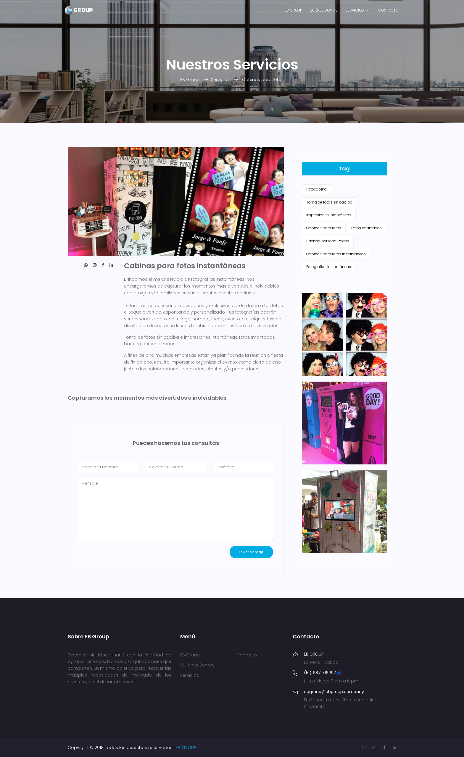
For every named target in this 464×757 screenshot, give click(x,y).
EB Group (293, 10)
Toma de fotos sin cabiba (329, 202)
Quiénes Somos (324, 10)
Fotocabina (316, 189)
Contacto (388, 10)
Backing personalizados (327, 240)
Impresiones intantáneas (328, 214)
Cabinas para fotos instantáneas (336, 253)
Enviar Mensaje (251, 552)
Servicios (354, 10)
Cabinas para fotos (263, 80)
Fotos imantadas (366, 227)
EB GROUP (186, 747)
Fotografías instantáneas (328, 266)
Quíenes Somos (197, 665)
